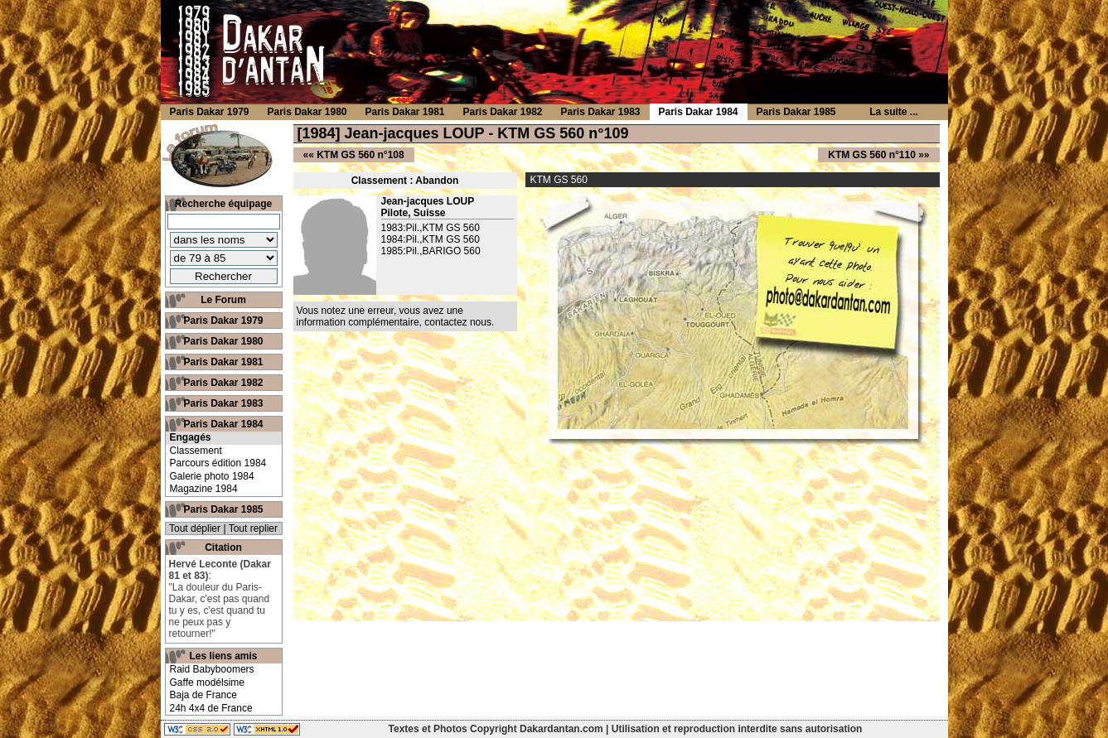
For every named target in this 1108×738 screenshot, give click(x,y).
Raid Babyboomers (212, 669)
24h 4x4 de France (211, 708)
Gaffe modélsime (207, 682)
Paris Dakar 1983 (223, 403)
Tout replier (253, 528)
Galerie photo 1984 (212, 476)
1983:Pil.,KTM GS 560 (430, 228)
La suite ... (893, 112)
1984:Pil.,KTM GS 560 (430, 239)
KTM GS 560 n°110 (872, 155)
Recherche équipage (223, 204)
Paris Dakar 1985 (223, 509)
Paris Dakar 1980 (223, 341)
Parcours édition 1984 (218, 463)
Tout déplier (194, 528)
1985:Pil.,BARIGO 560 (431, 251)
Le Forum (223, 300)
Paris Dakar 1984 (223, 424)
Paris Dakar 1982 (223, 382)
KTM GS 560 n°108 (360, 155)
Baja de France (203, 695)
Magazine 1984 (204, 488)
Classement (196, 450)
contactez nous (457, 322)
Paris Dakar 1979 (223, 320)
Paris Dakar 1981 (223, 362)
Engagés (190, 437)
